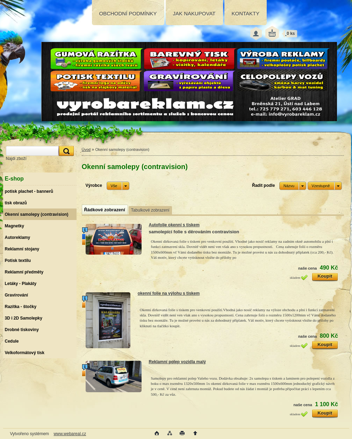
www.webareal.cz (69, 433)
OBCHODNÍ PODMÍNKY (128, 13)
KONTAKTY (246, 13)
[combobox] (292, 186)
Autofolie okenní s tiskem (174, 224)
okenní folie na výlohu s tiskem (169, 293)
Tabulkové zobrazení (150, 210)
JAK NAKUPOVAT (194, 13)
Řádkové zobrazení (104, 209)
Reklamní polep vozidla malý (177, 361)
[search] (65, 151)
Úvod (86, 149)
